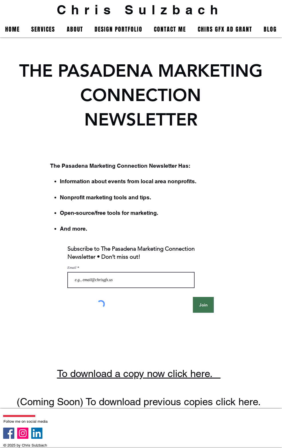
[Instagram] (22, 433)
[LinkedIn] (36, 433)
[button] (43, 29)
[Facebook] (8, 433)
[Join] (203, 305)
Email (72, 267)
